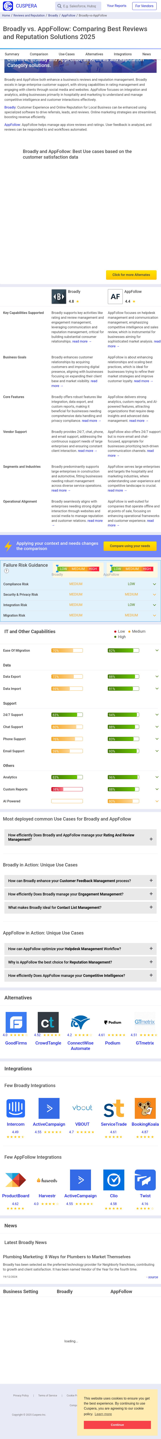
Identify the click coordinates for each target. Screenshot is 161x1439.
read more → (82, 341)
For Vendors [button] (144, 6)
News (147, 54)
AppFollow (68, 15)
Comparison (39, 54)
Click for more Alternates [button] (131, 275)
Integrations (123, 54)
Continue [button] (117, 1424)
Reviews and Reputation (29, 15)
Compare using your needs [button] (130, 546)
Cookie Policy (74, 1395)
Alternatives (94, 54)
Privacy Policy (21, 1395)
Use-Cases (67, 54)
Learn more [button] (103, 1414)
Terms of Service (47, 1395)
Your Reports (116, 6)
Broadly (53, 15)
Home (6, 15)
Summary (12, 54)
